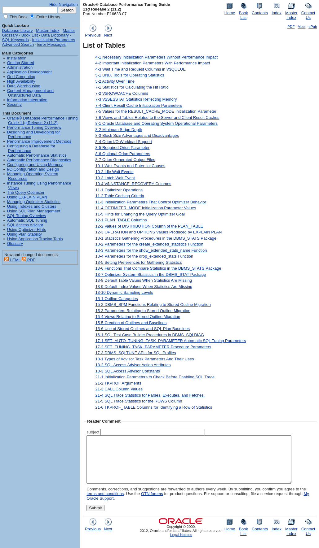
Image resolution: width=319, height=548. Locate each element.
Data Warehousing (23, 86)
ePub (312, 26)
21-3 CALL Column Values (119, 389)
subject (92, 432)
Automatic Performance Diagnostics (39, 160)
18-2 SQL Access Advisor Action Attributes (133, 365)
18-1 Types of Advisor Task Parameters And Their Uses (144, 359)
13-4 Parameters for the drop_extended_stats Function (144, 256)
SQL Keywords (15, 39)
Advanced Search (18, 44)
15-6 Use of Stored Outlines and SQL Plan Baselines (142, 328)
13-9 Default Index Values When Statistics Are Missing (144, 286)
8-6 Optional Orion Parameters (122, 153)
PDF (291, 26)
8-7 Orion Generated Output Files (125, 159)
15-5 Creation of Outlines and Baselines (131, 322)
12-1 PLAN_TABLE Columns (121, 220)
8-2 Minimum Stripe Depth (118, 129)
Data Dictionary (55, 35)
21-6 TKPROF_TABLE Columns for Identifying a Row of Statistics (153, 407)
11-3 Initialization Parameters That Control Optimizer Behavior (150, 202)
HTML (12, 260)
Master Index (47, 30)
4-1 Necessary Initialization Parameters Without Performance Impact (156, 57)
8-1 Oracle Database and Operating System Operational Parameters (156, 123)
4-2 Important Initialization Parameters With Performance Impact (152, 63)
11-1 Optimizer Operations (119, 190)
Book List (29, 35)
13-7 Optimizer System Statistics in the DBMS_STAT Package (150, 274)
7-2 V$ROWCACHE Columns (121, 93)
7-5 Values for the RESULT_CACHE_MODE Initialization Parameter (155, 111)
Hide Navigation (63, 4)
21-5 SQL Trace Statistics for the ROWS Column (138, 401)
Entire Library (47, 17)
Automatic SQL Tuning (27, 220)
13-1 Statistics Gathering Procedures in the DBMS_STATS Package (155, 238)
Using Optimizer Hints (26, 229)
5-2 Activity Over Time (115, 81)
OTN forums (152, 503)
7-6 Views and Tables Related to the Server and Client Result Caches (157, 117)
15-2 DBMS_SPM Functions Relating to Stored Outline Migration (153, 304)
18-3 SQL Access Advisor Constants (127, 371)
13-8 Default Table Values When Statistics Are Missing (143, 280)
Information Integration (27, 100)
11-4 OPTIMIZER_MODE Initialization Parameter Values (145, 208)
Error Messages (51, 44)
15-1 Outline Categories (116, 298)
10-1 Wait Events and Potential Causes (130, 165)
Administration (20, 67)
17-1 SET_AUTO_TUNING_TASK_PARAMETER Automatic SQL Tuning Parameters (170, 340)
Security (14, 104)
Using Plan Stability (24, 234)
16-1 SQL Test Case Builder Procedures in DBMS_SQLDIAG (149, 335)
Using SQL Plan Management (33, 211)
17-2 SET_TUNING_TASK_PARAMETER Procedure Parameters (153, 347)
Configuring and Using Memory (35, 164)
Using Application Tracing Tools (35, 239)
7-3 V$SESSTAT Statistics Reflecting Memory (136, 99)
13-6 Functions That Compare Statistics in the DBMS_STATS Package (158, 268)
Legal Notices (181, 544)
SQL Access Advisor (25, 225)
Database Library (17, 30)
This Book (18, 17)
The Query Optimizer (26, 192)
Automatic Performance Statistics (36, 155)
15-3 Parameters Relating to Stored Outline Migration (142, 310)
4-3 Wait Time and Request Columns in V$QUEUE (140, 69)
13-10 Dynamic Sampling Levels (124, 292)
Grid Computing (21, 76)
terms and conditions (105, 503)
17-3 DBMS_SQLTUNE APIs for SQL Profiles (135, 352)
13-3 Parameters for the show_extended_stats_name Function (151, 250)
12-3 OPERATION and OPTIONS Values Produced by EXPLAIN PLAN (158, 232)
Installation (16, 58)
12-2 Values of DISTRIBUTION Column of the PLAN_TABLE (149, 226)
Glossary (15, 243)
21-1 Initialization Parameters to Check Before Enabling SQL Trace (155, 377)
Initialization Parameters (53, 39)
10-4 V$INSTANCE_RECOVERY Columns (133, 183)
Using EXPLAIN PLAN (27, 197)
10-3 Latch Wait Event (115, 178)
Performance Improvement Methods (39, 141)
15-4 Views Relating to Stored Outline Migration (137, 316)
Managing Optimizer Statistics (33, 201)
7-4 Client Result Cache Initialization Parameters (138, 105)
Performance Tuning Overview (34, 127)
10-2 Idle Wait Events (114, 171)
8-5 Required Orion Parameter (122, 147)
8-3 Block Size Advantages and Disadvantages (137, 135)
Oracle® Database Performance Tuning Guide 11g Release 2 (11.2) (42, 120)
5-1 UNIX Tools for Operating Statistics (129, 75)
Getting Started (20, 62)
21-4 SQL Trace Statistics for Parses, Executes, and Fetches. (150, 395)
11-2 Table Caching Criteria (119, 196)
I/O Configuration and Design (33, 169)
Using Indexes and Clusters (31, 206)
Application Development (29, 72)
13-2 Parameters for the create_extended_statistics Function (149, 244)
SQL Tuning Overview (26, 215)
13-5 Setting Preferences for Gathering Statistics (138, 262)
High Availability (21, 81)
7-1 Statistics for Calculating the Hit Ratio (132, 87)
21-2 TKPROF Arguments (118, 383)
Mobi (301, 26)
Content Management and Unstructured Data (30, 93)
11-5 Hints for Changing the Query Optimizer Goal (140, 214)
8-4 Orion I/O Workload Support (123, 141)
